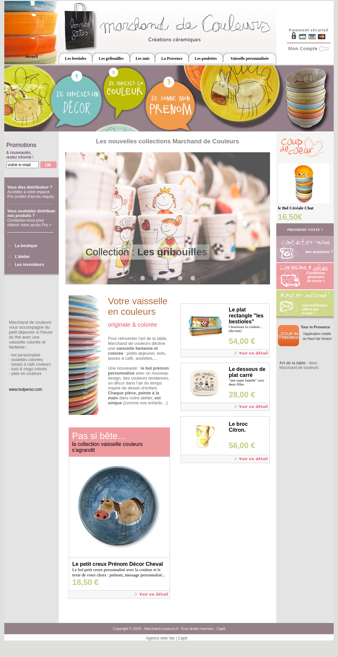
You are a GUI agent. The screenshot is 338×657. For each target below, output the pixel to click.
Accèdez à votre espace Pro (30, 194)
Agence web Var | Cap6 (166, 638)
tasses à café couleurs (31, 364)
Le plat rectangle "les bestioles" (246, 315)
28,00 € (242, 394)
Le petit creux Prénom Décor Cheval (117, 564)
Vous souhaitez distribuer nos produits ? (31, 213)
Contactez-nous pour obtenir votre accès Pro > (29, 222)
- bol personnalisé (24, 355)
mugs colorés (35, 369)
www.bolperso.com (25, 389)
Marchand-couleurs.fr (161, 629)
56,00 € (242, 445)
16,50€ (290, 216)
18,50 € (85, 582)
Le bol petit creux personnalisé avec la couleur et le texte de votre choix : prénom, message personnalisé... (118, 572)
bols (14, 369)
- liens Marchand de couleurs (299, 365)
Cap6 (221, 629)
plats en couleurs (26, 373)
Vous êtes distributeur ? (29, 187)
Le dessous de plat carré (247, 372)
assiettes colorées (27, 359)
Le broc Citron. (238, 427)
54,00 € (242, 341)
